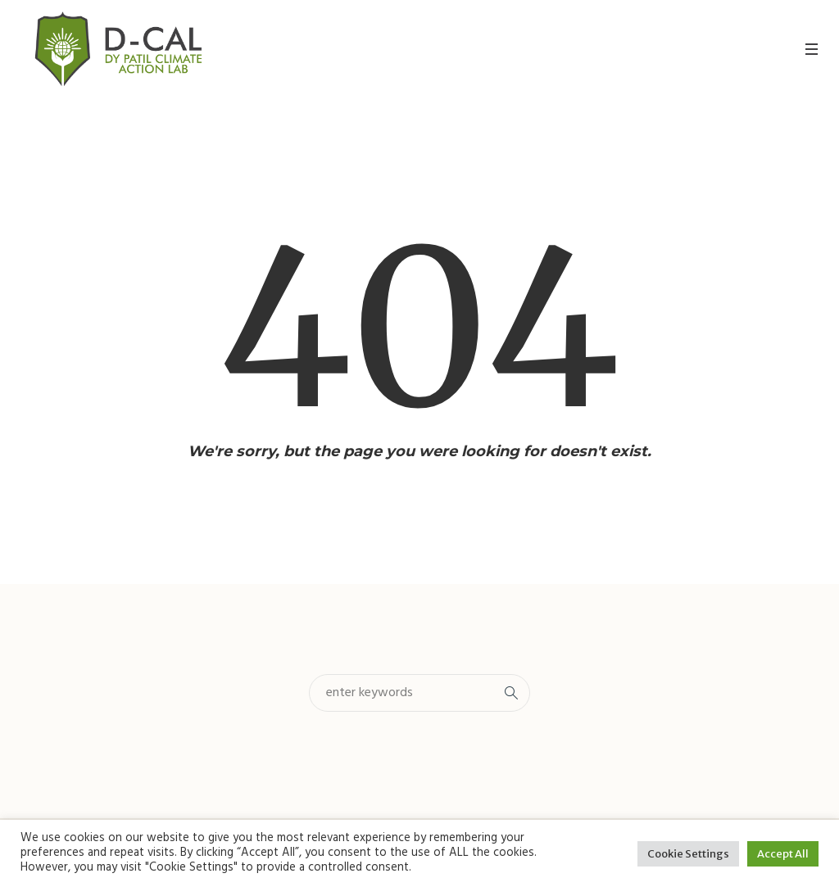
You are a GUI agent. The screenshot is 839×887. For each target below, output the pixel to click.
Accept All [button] (783, 854)
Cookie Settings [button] (688, 854)
